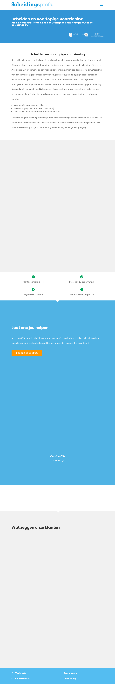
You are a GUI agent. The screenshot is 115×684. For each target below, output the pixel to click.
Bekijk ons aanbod (27, 352)
